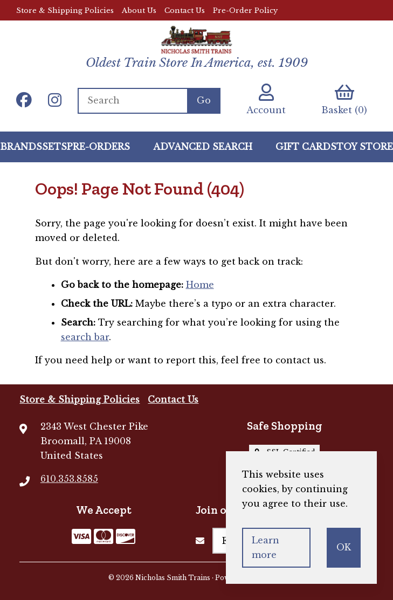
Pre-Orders (98, 146)
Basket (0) (344, 99)
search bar (85, 337)
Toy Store (364, 146)
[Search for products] (132, 101)
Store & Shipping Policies (65, 10)
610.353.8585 (69, 478)
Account (266, 99)
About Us (139, 10)
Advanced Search (202, 146)
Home (200, 284)
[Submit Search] (203, 101)
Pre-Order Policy (245, 10)
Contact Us (184, 10)
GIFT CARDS (305, 146)
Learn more (265, 547)
